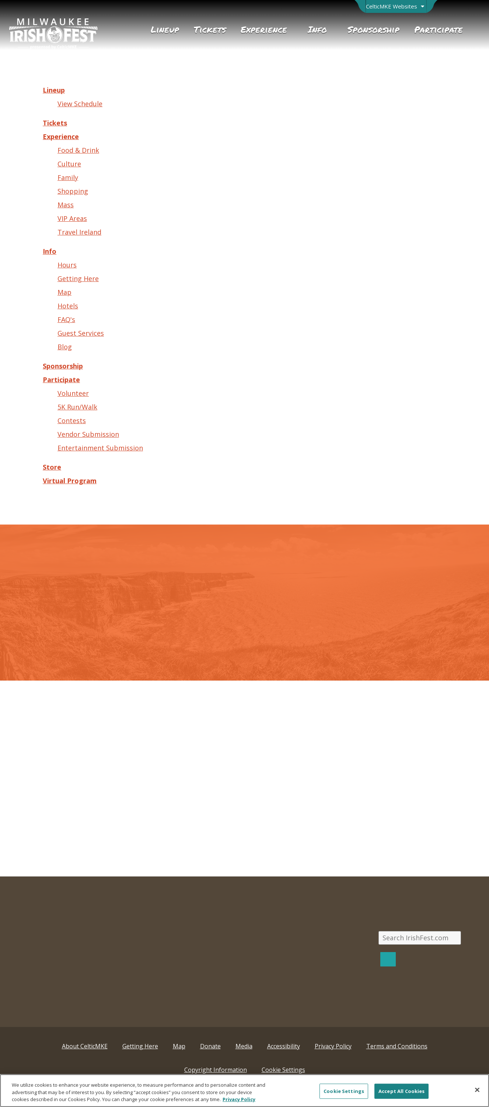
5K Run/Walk (77, 406)
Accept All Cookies (401, 1090)
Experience (61, 136)
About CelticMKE (85, 1046)
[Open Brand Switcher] (395, 6)
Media (243, 1046)
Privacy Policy (333, 1046)
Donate (210, 1046)
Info (49, 251)
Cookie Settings (283, 1070)
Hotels (67, 305)
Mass (65, 204)
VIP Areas (72, 218)
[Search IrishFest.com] (419, 938)
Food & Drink (78, 150)
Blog (64, 346)
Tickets (55, 122)
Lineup (54, 90)
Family (67, 177)
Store (52, 467)
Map (64, 292)
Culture (69, 163)
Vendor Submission (88, 434)
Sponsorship (63, 365)
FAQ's (66, 319)
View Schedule (79, 103)
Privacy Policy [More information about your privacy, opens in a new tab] (239, 1099)
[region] (244, 1090)
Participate (61, 379)
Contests (71, 420)
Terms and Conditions (396, 1046)
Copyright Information (215, 1070)
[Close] (477, 1090)
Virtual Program (70, 480)
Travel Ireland (79, 232)
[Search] (388, 959)
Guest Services (80, 333)
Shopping (72, 191)
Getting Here (78, 278)
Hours (67, 264)
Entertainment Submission (100, 447)
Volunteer (73, 393)
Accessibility (283, 1046)
